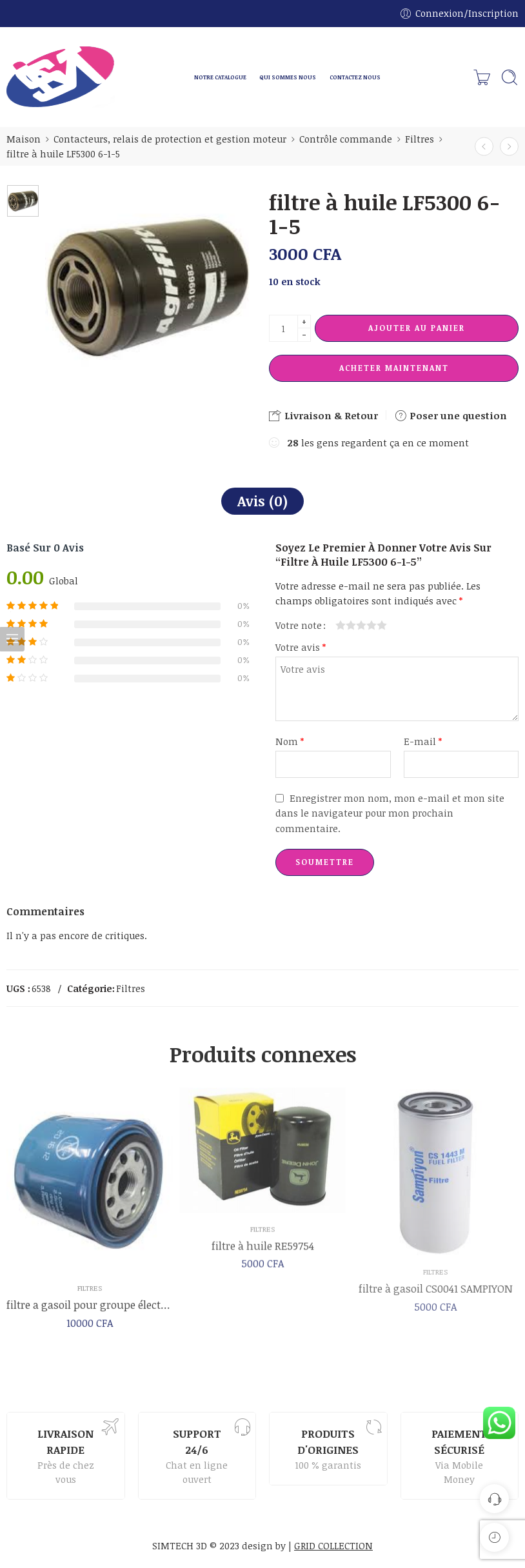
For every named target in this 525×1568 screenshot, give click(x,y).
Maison (23, 138)
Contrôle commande (345, 138)
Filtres (419, 138)
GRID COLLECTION (333, 1545)
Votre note (298, 625)
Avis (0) (262, 500)
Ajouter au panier (416, 328)
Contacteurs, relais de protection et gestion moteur (170, 138)
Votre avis (300, 646)
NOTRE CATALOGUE (220, 77)
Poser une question (450, 415)
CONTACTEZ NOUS (355, 77)
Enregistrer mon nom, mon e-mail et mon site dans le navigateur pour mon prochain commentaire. (389, 812)
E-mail (423, 741)
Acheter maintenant (394, 367)
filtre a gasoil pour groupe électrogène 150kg (89, 1311)
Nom (289, 741)
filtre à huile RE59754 (263, 1254)
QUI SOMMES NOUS (287, 77)
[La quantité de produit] (283, 328)
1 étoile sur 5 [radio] (340, 625)
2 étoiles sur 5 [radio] (345, 625)
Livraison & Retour (323, 415)
